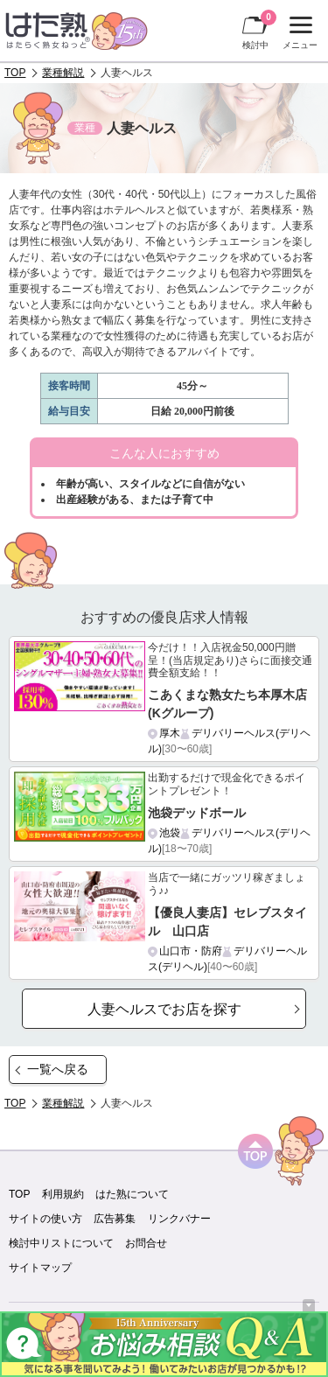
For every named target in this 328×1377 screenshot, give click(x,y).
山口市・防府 (190, 951)
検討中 (259, 30)
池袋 (169, 833)
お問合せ (146, 1243)
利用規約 (63, 1194)
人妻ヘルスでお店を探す (164, 1009)
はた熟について (132, 1194)
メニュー (298, 33)
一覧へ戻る (57, 1069)
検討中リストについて (61, 1243)
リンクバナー (179, 1219)
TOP (14, 72)
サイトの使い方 (45, 1219)
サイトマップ (40, 1268)
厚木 (169, 733)
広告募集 (115, 1219)
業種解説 (63, 72)
